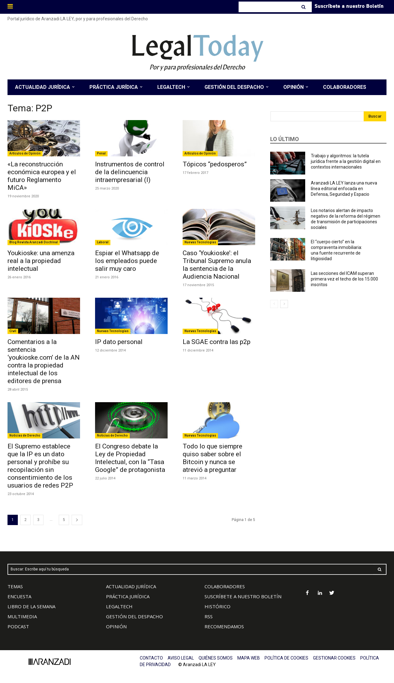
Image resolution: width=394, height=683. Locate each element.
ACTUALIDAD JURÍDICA (131, 586)
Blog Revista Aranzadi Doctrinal (33, 242)
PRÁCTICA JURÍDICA (127, 596)
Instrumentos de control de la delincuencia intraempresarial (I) (129, 172)
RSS (209, 616)
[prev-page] (274, 304)
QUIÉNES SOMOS (216, 657)
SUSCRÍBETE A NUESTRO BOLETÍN (243, 596)
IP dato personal (119, 342)
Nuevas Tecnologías (200, 242)
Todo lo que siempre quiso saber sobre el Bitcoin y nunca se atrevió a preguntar (212, 458)
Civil (12, 331)
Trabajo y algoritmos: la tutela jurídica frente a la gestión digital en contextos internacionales (346, 161)
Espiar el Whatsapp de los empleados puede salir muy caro (127, 260)
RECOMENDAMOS (224, 626)
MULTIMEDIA (22, 616)
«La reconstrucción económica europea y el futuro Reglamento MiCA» (42, 175)
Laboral (103, 242)
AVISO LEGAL (181, 657)
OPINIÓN (116, 626)
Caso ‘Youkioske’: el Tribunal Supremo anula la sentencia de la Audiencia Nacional (217, 264)
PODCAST (18, 626)
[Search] (304, 7)
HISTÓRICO (217, 606)
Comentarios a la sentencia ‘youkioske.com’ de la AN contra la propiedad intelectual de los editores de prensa (44, 361)
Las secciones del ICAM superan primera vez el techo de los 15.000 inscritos (344, 279)
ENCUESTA (19, 596)
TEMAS (15, 586)
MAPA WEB (248, 657)
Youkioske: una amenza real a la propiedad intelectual (41, 260)
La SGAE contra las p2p (216, 342)
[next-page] (77, 520)
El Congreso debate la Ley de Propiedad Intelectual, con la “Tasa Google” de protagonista (130, 458)
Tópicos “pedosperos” (215, 164)
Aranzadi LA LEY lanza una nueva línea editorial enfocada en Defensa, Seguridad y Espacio (344, 188)
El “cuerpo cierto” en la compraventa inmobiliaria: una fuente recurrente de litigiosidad (336, 250)
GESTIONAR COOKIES (334, 657)
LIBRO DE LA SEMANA (31, 606)
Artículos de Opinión (25, 153)
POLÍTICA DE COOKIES (286, 657)
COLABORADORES (225, 586)
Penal (101, 153)
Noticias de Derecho (24, 435)
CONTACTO (151, 657)
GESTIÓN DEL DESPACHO (134, 616)
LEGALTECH (119, 606)
